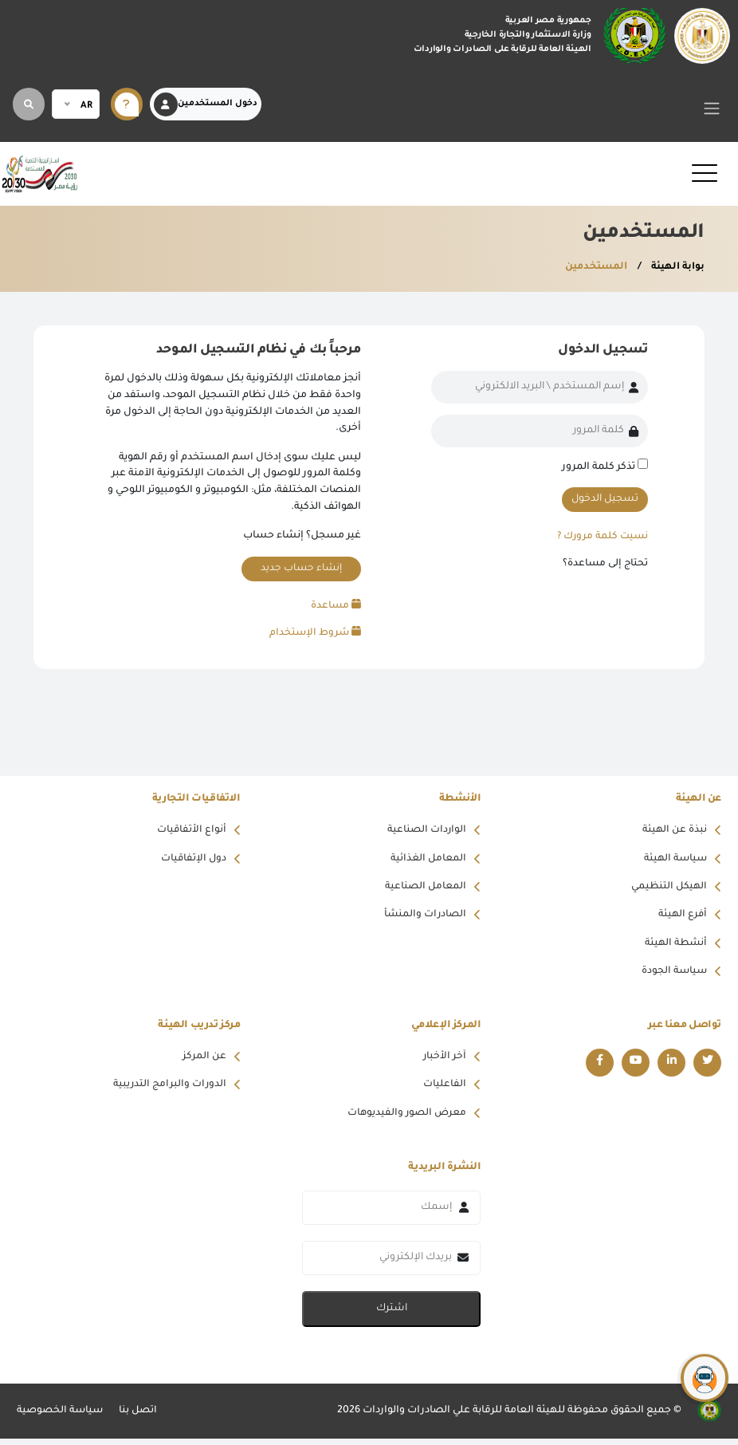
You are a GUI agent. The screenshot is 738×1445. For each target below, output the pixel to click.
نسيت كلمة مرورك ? (601, 536)
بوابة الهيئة (676, 267)
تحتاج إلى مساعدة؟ (604, 564)
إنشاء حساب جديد (300, 568)
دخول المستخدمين (205, 104)
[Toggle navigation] (712, 108)
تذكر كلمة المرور (598, 467)
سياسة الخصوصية (61, 1417)
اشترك (391, 1315)
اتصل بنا (140, 1417)
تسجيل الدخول (604, 499)
